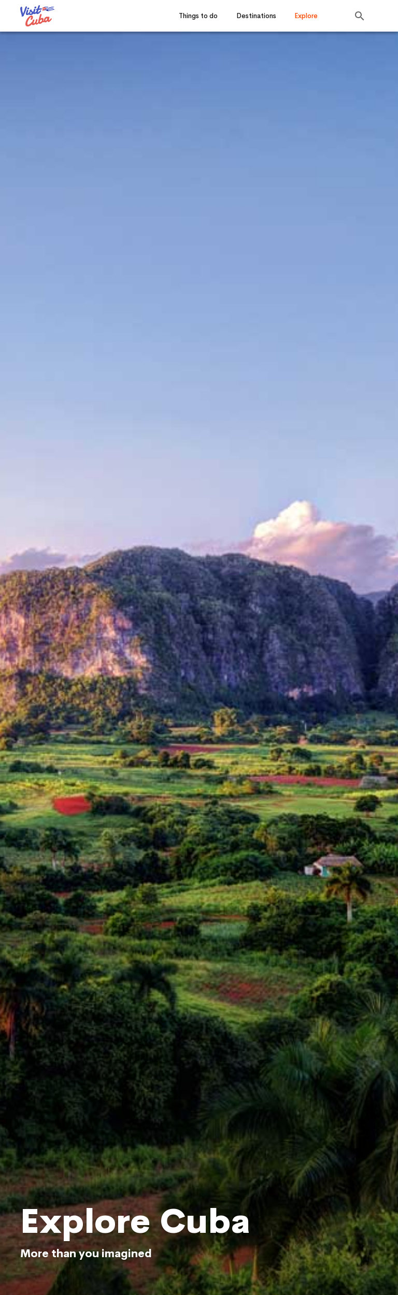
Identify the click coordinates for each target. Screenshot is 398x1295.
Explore (306, 15)
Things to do (198, 15)
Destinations (256, 15)
